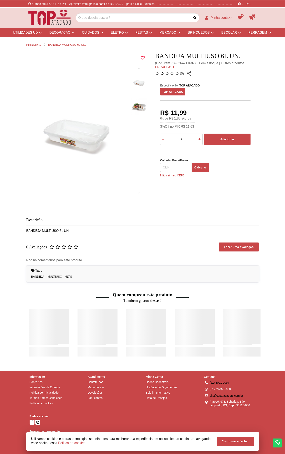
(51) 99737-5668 (220, 389)
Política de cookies (41, 403)
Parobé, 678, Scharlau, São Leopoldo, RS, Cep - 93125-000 (230, 403)
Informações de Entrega (45, 387)
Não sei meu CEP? (172, 175)
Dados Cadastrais (157, 382)
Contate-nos (95, 382)
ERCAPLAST (164, 67)
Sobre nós (36, 382)
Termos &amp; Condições (46, 398)
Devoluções (95, 392)
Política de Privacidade (44, 392)
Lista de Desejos (156, 398)
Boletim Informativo (158, 392)
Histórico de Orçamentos (161, 387)
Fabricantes (95, 398)
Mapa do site (96, 387)
